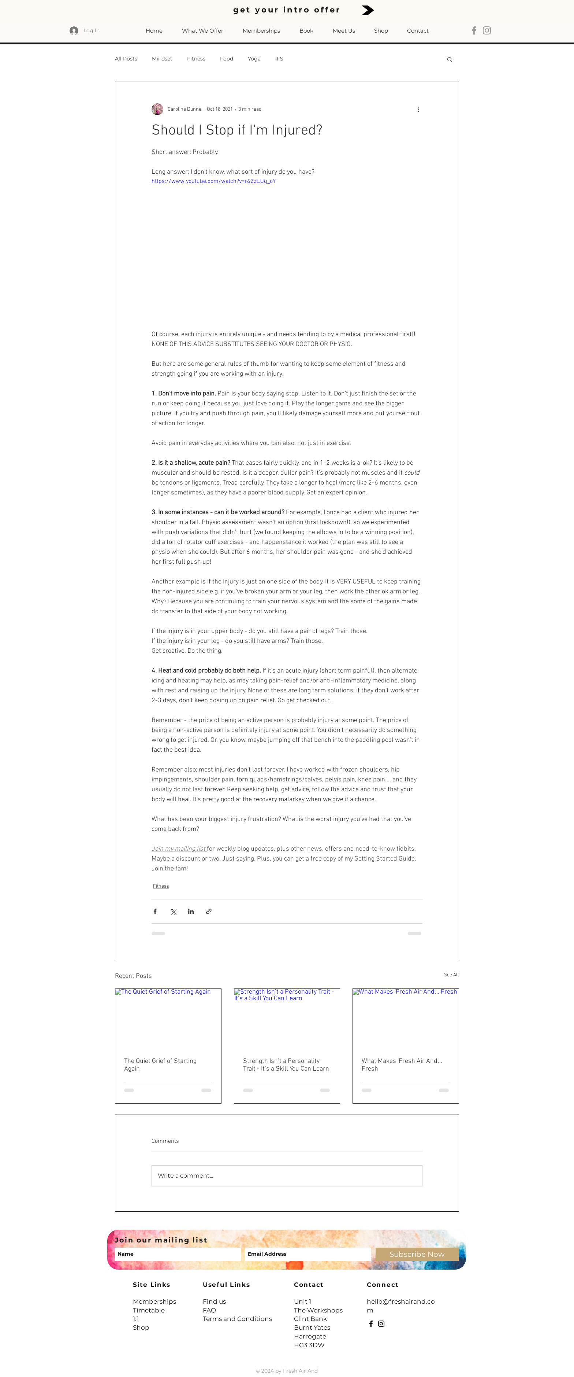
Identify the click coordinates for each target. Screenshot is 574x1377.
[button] (449, 59)
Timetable (149, 1310)
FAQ (209, 1310)
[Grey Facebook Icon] (474, 30)
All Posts (126, 58)
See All (451, 975)
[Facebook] (371, 1323)
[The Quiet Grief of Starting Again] (168, 1018)
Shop (141, 1327)
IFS (279, 58)
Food (226, 58)
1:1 (136, 1318)
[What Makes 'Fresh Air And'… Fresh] (406, 1018)
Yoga (254, 58)
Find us (214, 1301)
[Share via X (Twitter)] (172, 911)
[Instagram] (381, 1323)
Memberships (154, 1301)
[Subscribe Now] (417, 1254)
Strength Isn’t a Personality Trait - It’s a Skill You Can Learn (286, 1065)
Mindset (162, 58)
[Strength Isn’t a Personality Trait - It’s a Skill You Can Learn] (287, 1018)
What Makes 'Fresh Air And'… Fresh (402, 1065)
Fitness (196, 58)
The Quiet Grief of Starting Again (160, 1065)
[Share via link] (208, 911)
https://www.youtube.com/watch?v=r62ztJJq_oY (214, 181)
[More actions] (418, 109)
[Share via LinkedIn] (190, 911)
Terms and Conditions (237, 1318)
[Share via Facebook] (155, 911)
